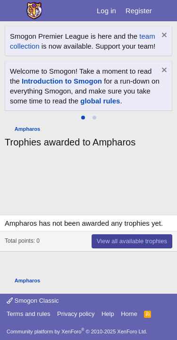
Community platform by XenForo (77, 331)
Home (129, 313)
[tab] (83, 117)
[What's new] (166, 10)
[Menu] (13, 10)
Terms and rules (28, 313)
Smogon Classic (33, 300)
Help (107, 313)
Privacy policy (75, 313)
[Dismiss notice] (163, 36)
